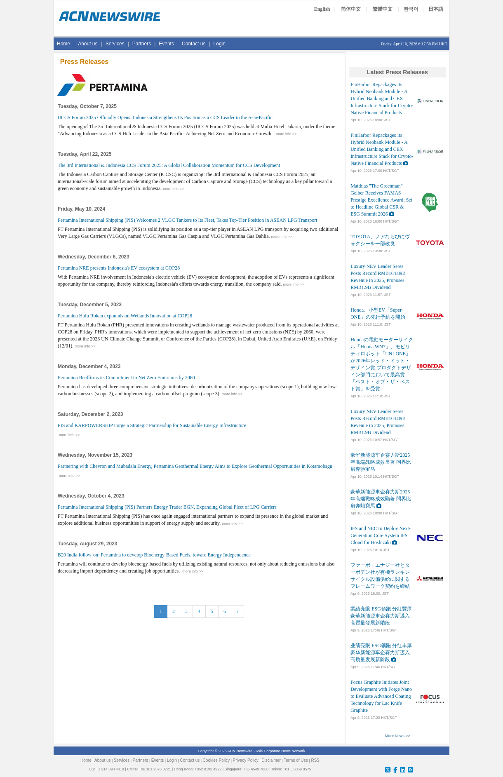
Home (63, 44)
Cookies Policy (216, 760)
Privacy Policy (246, 760)
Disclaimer (271, 760)
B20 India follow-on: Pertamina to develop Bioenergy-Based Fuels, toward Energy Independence (154, 555)
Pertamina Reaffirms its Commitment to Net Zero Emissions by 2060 (126, 377)
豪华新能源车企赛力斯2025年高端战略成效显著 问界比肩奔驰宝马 (380, 462)
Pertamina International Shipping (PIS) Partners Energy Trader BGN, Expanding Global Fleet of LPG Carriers (167, 507)
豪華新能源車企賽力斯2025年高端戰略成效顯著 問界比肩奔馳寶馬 (380, 499)
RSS (315, 760)
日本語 (435, 9)
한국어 (411, 9)
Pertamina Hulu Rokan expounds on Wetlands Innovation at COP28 (125, 316)
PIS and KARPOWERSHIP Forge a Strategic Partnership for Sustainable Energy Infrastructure (152, 425)
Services (115, 44)
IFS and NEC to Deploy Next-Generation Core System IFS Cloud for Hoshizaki (380, 535)
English (322, 9)
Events (166, 44)
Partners (141, 44)
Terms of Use (296, 760)
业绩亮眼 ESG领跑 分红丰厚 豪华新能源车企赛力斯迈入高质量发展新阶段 (381, 652)
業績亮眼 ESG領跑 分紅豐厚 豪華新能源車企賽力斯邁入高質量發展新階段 (381, 616)
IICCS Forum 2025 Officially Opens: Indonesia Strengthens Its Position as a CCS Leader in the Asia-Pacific (165, 117)
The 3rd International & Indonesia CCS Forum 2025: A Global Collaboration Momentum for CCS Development (169, 165)
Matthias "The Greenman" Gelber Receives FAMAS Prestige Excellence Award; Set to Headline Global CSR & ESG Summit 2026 (381, 200)
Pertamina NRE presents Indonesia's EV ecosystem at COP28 (119, 268)
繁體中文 (383, 9)
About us (87, 44)
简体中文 (351, 9)
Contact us (193, 44)
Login (220, 44)
